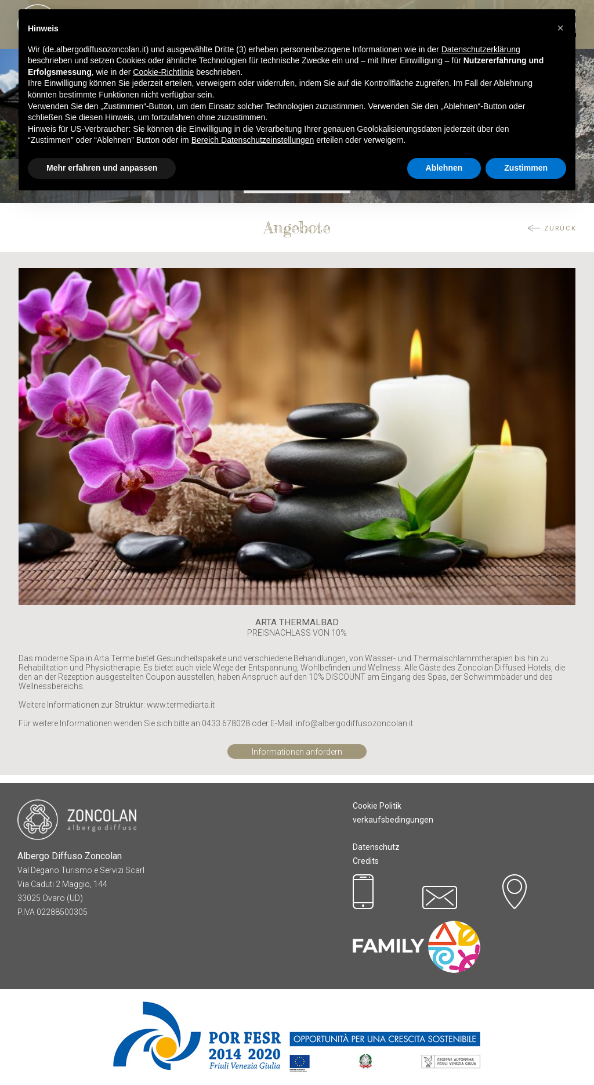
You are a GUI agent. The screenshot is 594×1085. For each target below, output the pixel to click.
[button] (560, 28)
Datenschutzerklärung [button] (480, 49)
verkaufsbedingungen (393, 819)
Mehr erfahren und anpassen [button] (101, 167)
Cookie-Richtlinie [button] (163, 72)
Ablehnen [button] (444, 167)
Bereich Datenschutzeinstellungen (252, 140)
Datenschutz (376, 847)
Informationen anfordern (297, 751)
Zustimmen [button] (526, 167)
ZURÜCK (560, 228)
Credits (366, 861)
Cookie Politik (377, 805)
